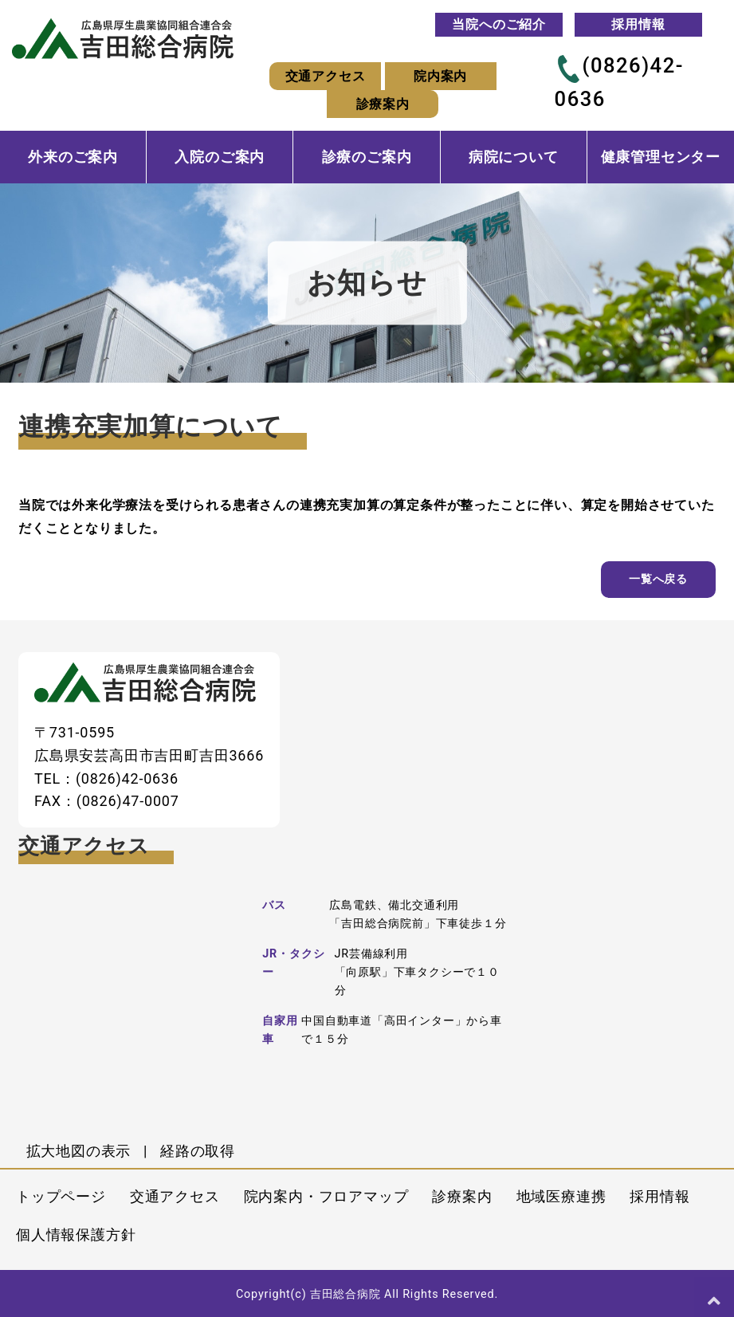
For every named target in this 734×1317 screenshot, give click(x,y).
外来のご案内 (73, 157)
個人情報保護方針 (75, 1234)
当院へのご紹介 (499, 24)
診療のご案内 (367, 157)
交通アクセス (325, 76)
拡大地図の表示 (78, 1150)
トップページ (61, 1196)
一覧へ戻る (658, 578)
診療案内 (383, 104)
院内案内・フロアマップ (326, 1196)
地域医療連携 (561, 1196)
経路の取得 (197, 1150)
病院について (514, 157)
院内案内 (440, 76)
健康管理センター (660, 157)
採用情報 (638, 24)
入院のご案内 (220, 157)
